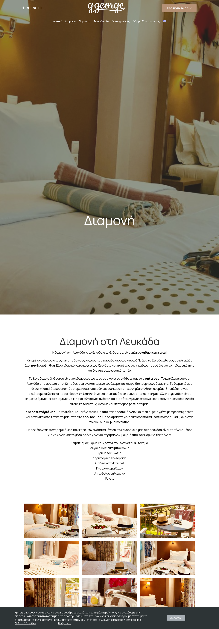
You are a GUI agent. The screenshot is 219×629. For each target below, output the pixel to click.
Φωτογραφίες (121, 21)
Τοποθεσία (101, 21)
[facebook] (23, 8)
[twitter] (28, 8)
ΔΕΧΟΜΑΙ (175, 617)
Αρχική (57, 21)
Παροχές (85, 21)
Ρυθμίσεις (64, 623)
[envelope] (40, 8)
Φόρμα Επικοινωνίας (146, 21)
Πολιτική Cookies (25, 623)
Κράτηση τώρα (177, 8)
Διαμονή (70, 21)
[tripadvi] (34, 8)
